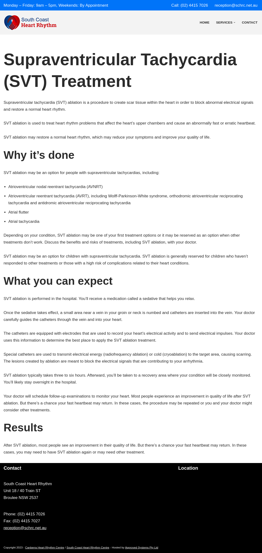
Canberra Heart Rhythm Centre (44, 547)
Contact (249, 22)
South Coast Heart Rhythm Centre (87, 547)
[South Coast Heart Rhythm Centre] (30, 22)
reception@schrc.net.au (236, 5)
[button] (234, 22)
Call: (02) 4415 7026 (189, 5)
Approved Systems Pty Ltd (141, 547)
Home (204, 22)
